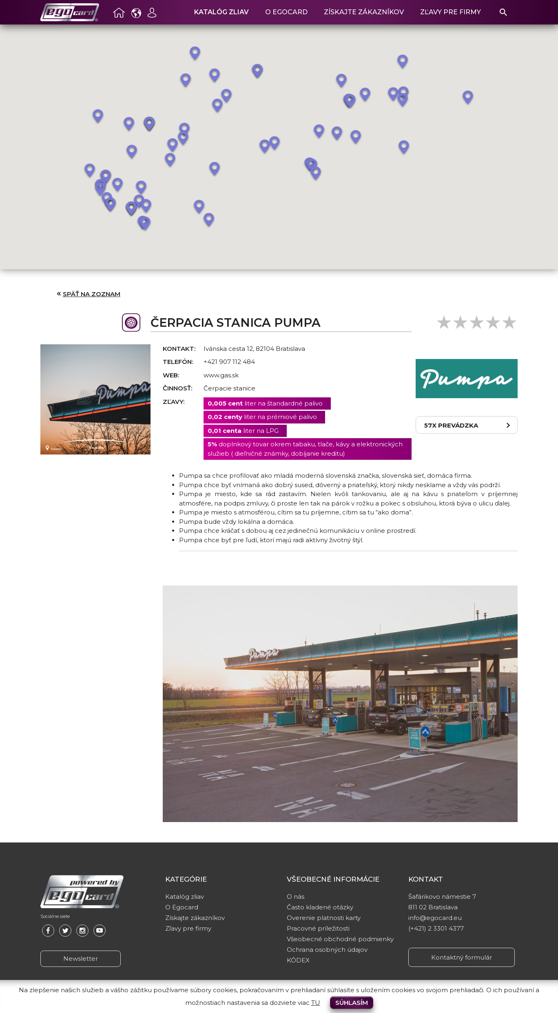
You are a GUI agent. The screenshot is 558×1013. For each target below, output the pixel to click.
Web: (171, 375)
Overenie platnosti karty (324, 918)
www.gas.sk (221, 375)
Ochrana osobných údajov (327, 949)
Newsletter (80, 958)
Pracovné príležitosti (318, 928)
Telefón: (178, 362)
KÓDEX (298, 960)
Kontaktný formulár (461, 957)
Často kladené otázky (320, 907)
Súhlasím (351, 1002)
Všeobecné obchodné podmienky (340, 939)
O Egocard (286, 12)
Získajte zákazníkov (364, 12)
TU (315, 1002)
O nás (295, 896)
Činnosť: (177, 388)
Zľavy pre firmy (450, 12)
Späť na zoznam (91, 294)
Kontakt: (179, 348)
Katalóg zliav (221, 12)
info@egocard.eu (435, 918)
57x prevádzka (451, 425)
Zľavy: (173, 402)
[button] (145, 224)
